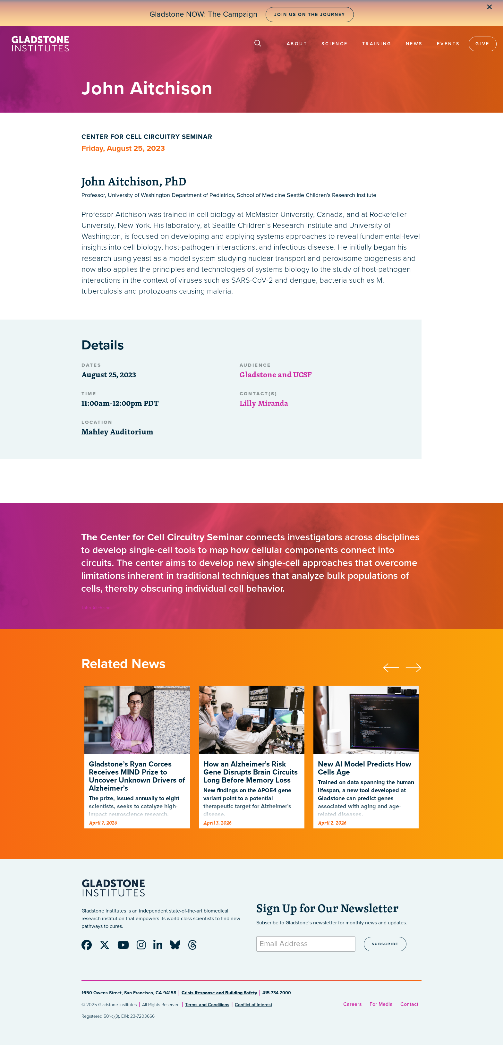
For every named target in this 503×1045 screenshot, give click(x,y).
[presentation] (394, 666)
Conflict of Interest (253, 1004)
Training (377, 44)
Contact (409, 1004)
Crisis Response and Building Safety (219, 993)
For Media (381, 1004)
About (297, 44)
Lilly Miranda (264, 403)
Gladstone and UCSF (275, 374)
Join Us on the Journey (309, 14)
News (414, 44)
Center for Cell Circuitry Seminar (146, 137)
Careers (352, 1004)
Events (448, 44)
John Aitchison (96, 608)
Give (482, 44)
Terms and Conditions (207, 1004)
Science (334, 44)
